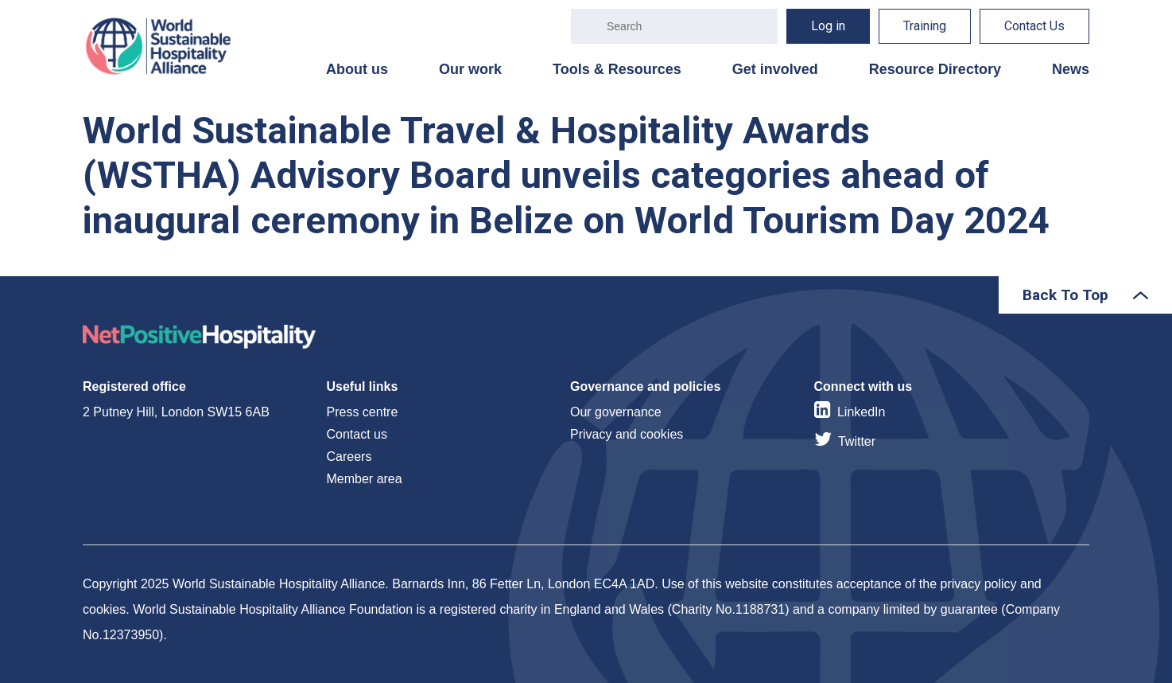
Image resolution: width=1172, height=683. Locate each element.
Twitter (856, 441)
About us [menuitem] (357, 69)
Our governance (616, 412)
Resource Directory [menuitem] (935, 69)
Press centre (362, 412)
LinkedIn (861, 412)
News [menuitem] (1070, 69)
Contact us (357, 434)
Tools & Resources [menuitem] (617, 69)
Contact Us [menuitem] (1034, 25)
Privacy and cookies (626, 434)
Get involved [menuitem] (775, 69)
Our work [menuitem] (470, 69)
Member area (364, 479)
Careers (349, 456)
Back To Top (1065, 295)
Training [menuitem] (924, 25)
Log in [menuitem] (828, 25)
